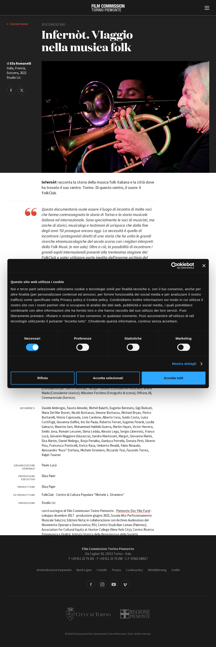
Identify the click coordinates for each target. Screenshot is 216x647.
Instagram (102, 584)
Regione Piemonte (135, 613)
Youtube (113, 584)
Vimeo (125, 584)
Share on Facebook (11, 90)
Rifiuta (42, 378)
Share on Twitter (21, 90)
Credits (175, 570)
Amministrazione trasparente (53, 570)
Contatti (102, 570)
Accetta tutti (173, 378)
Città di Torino (88, 614)
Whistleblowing (157, 570)
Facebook (91, 584)
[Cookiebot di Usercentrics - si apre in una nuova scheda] (174, 265)
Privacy (116, 570)
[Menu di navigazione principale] (207, 8)
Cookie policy (134, 570)
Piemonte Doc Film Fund (133, 511)
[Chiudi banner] (203, 265)
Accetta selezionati (108, 378)
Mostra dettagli (184, 364)
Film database (19, 24)
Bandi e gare (84, 570)
